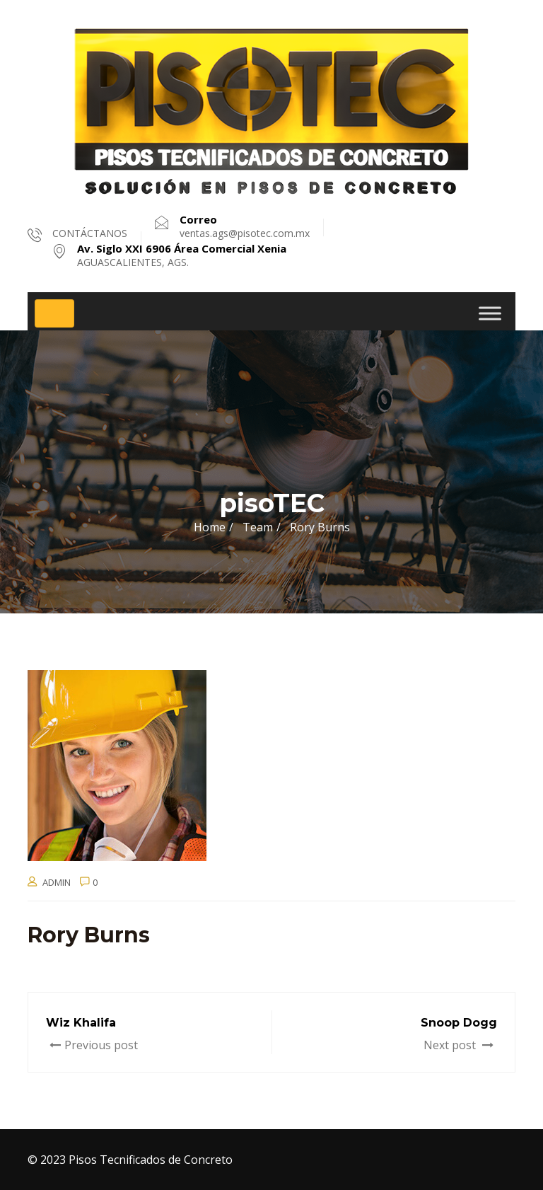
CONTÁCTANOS (89, 233)
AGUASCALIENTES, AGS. (181, 255)
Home (210, 527)
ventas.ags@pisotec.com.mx (245, 226)
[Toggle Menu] (490, 313)
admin (56, 882)
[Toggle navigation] (54, 313)
